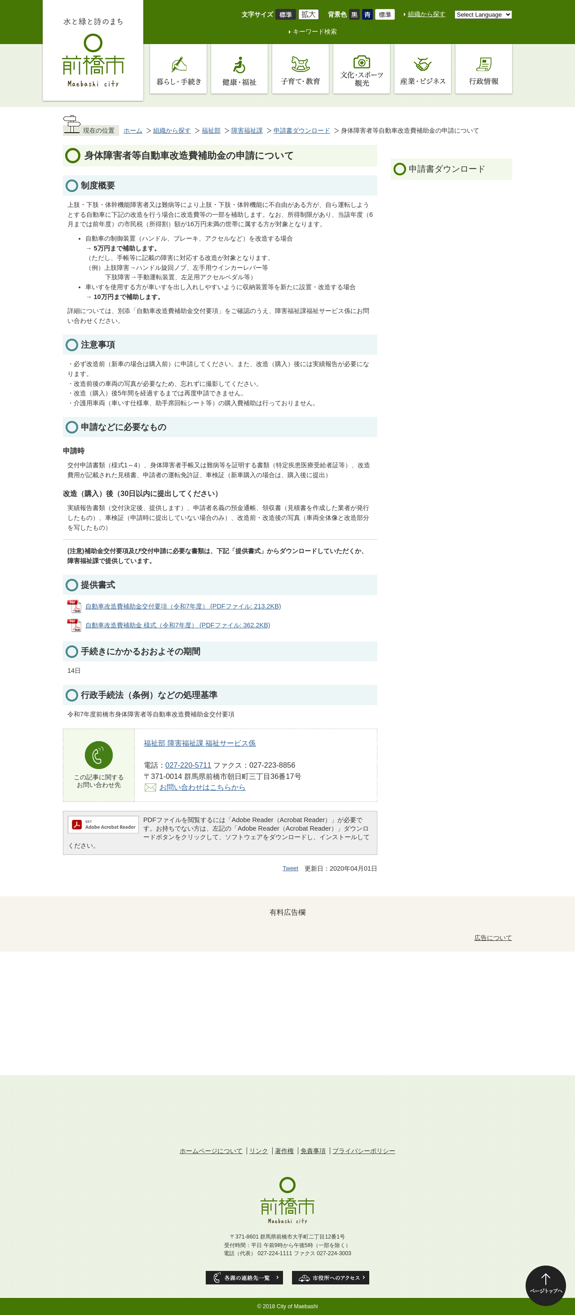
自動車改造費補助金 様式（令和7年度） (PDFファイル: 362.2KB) (177, 625)
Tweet (290, 868)
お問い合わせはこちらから (202, 787)
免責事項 (313, 1150)
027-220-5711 (188, 765)
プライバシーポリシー (363, 1150)
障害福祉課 (247, 130)
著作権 (284, 1150)
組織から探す (427, 14)
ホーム (133, 130)
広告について (493, 937)
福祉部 (211, 130)
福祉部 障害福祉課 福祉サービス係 (200, 743)
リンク (258, 1150)
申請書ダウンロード (302, 130)
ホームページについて (211, 1150)
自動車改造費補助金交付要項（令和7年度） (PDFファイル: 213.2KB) (183, 606)
